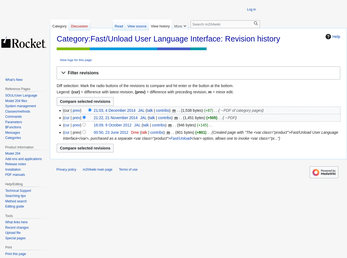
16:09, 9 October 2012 (112, 125)
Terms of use (128, 169)
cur (66, 118)
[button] (198, 73)
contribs (162, 110)
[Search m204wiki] (225, 24)
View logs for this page (76, 60)
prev (76, 110)
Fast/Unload (181, 138)
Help (332, 36)
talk (150, 110)
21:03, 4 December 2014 (115, 110)
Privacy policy (66, 169)
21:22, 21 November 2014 (116, 118)
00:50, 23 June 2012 (111, 132)
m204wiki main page (97, 169)
